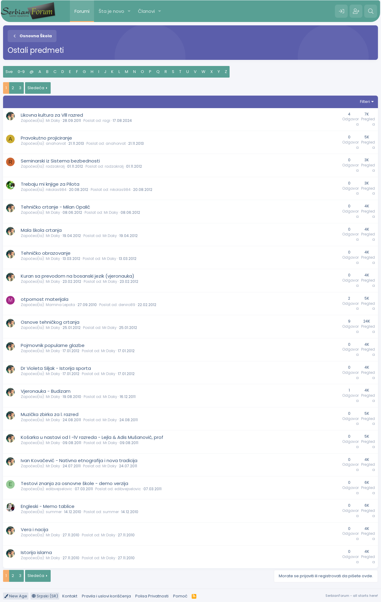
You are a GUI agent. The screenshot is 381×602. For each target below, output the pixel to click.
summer (54, 511)
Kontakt (69, 596)
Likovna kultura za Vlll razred (52, 115)
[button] (129, 11)
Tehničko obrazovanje (46, 253)
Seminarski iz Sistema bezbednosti (60, 161)
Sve (9, 72)
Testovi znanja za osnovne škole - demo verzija (74, 483)
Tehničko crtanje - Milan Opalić (55, 207)
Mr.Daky (53, 120)
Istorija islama (36, 552)
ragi (106, 120)
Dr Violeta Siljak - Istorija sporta (56, 368)
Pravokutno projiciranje (46, 138)
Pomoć (180, 596)
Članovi (146, 11)
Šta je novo (111, 11)
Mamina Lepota (60, 304)
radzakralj (55, 166)
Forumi (81, 11)
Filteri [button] (365, 101)
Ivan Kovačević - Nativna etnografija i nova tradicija (79, 460)
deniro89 (126, 304)
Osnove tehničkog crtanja (50, 322)
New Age (15, 596)
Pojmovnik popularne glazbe (53, 345)
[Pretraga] (370, 11)
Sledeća (35, 88)
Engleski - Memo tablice (47, 506)
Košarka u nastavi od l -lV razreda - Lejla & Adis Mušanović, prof (92, 437)
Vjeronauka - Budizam (46, 391)
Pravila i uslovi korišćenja (106, 596)
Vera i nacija (34, 529)
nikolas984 (56, 189)
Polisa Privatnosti (152, 596)
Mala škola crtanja (41, 230)
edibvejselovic (59, 488)
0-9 (21, 72)
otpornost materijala (44, 299)
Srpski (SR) (45, 596)
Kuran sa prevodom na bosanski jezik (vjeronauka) (77, 276)
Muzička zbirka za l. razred (49, 414)
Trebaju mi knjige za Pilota (50, 184)
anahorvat (56, 143)
